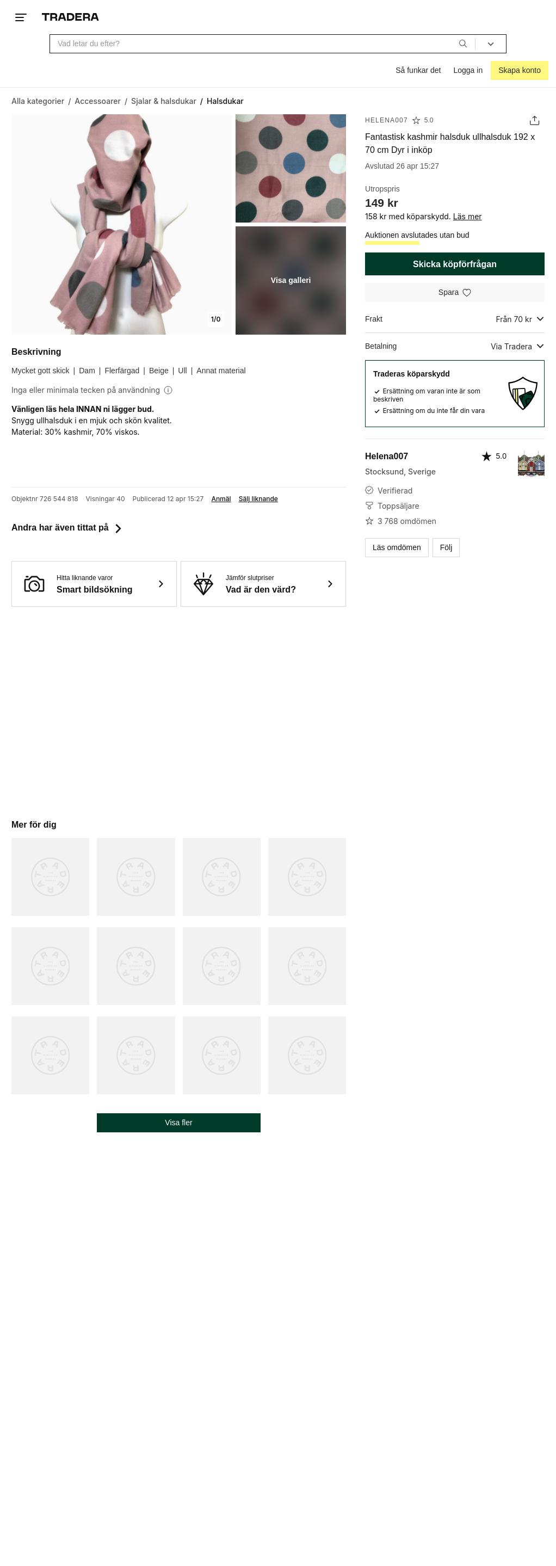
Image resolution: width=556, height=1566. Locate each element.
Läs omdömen (397, 547)
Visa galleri (291, 280)
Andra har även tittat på (67, 527)
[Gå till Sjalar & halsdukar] (163, 101)
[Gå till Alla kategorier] (37, 101)
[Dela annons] (534, 120)
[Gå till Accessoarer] (98, 101)
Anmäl (221, 499)
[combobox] (262, 44)
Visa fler (178, 1122)
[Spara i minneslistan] (455, 292)
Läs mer (467, 216)
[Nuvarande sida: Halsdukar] (225, 101)
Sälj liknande (258, 499)
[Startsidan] (70, 17)
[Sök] (463, 43)
